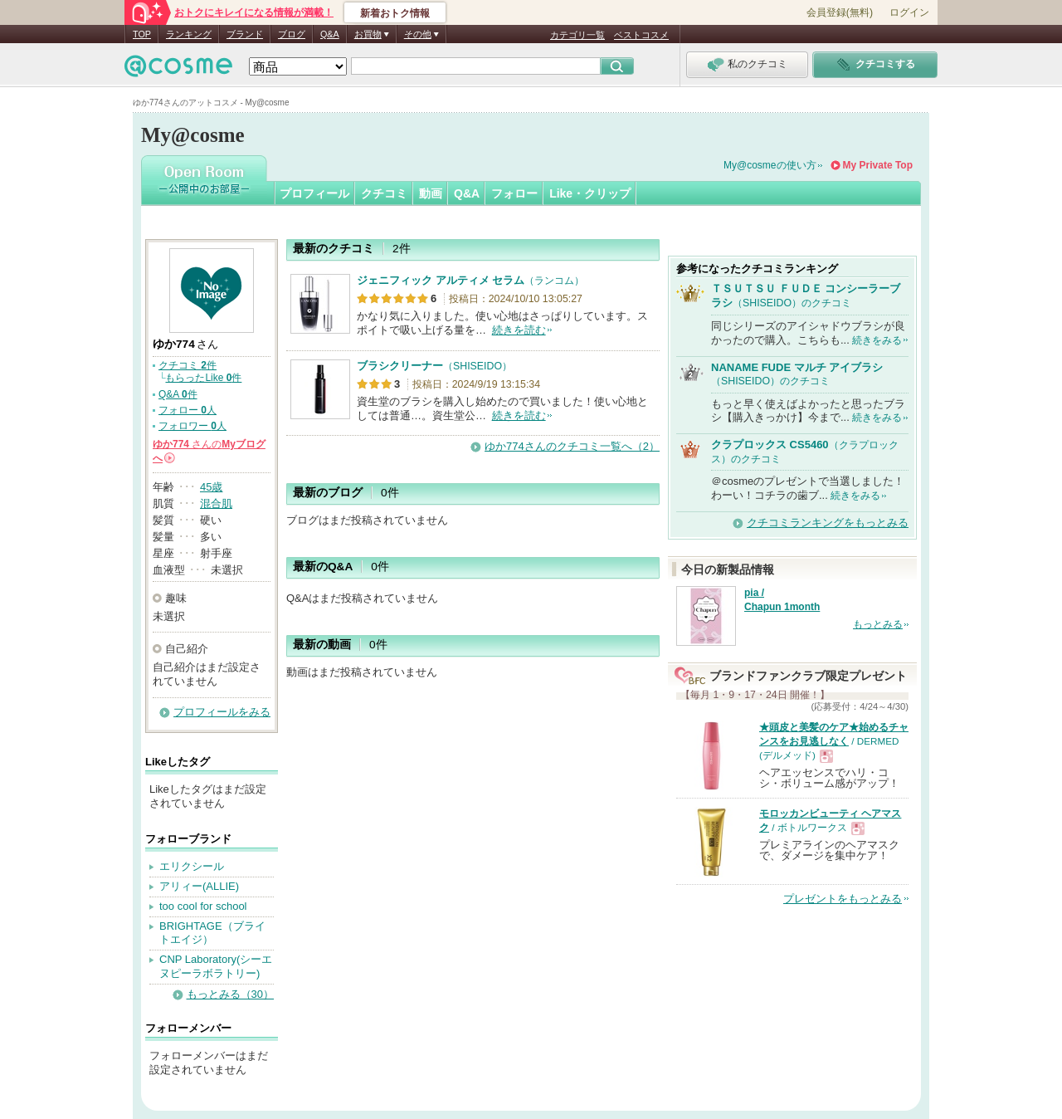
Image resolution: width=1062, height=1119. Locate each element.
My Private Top (878, 165)
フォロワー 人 (192, 426)
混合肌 (216, 503)
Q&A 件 (177, 394)
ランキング (189, 34)
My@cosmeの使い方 (769, 165)
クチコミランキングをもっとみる (828, 522)
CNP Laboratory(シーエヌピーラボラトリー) (215, 966)
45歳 (211, 487)
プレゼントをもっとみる (842, 898)
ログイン (909, 12)
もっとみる (878, 624)
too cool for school (203, 906)
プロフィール (314, 193)
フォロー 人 (187, 410)
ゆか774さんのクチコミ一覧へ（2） (572, 446)
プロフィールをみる (221, 712)
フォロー (514, 193)
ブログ (291, 34)
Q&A (329, 34)
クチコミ (384, 193)
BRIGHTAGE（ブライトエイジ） (212, 933)
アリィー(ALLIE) (199, 886)
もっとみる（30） (230, 994)
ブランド (245, 34)
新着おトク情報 (395, 13)
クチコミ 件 (187, 365)
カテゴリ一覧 (577, 35)
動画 (430, 193)
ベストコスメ (641, 35)
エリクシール (191, 866)
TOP (142, 34)
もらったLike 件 (203, 378)
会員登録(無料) (839, 12)
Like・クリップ (590, 193)
